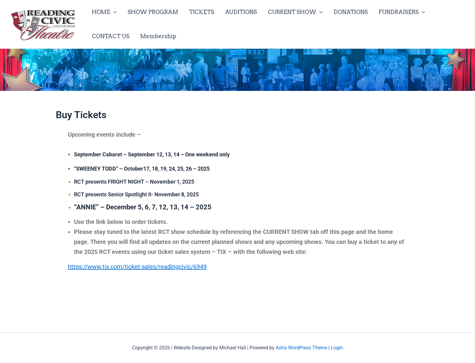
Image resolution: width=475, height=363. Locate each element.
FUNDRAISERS (402, 12)
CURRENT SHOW (295, 12)
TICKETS (201, 12)
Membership (158, 36)
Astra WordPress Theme (301, 348)
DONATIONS (351, 12)
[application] (113, 12)
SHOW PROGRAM (153, 12)
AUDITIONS (241, 12)
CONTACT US (110, 36)
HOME (104, 12)
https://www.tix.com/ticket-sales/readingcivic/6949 (137, 266)
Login (337, 348)
